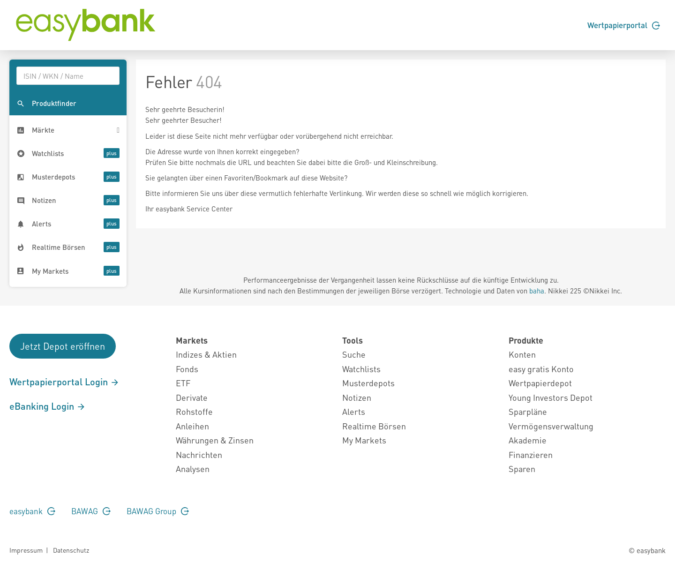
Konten (522, 354)
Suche (354, 354)
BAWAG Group (158, 511)
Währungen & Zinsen (215, 440)
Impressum (26, 550)
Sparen (522, 468)
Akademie (528, 440)
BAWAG (91, 511)
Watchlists (361, 368)
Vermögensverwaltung (551, 425)
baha (536, 290)
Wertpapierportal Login (64, 381)
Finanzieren (531, 454)
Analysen (193, 468)
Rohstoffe (194, 411)
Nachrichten (199, 454)
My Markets (364, 440)
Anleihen (192, 425)
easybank (32, 511)
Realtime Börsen (374, 425)
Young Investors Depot (550, 397)
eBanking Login (47, 406)
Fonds (187, 368)
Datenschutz (71, 550)
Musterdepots (368, 382)
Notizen (356, 397)
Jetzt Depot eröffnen (62, 346)
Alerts (353, 411)
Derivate (192, 397)
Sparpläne (528, 411)
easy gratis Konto (541, 368)
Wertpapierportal (623, 25)
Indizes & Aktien (206, 354)
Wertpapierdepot (540, 382)
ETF (183, 382)
